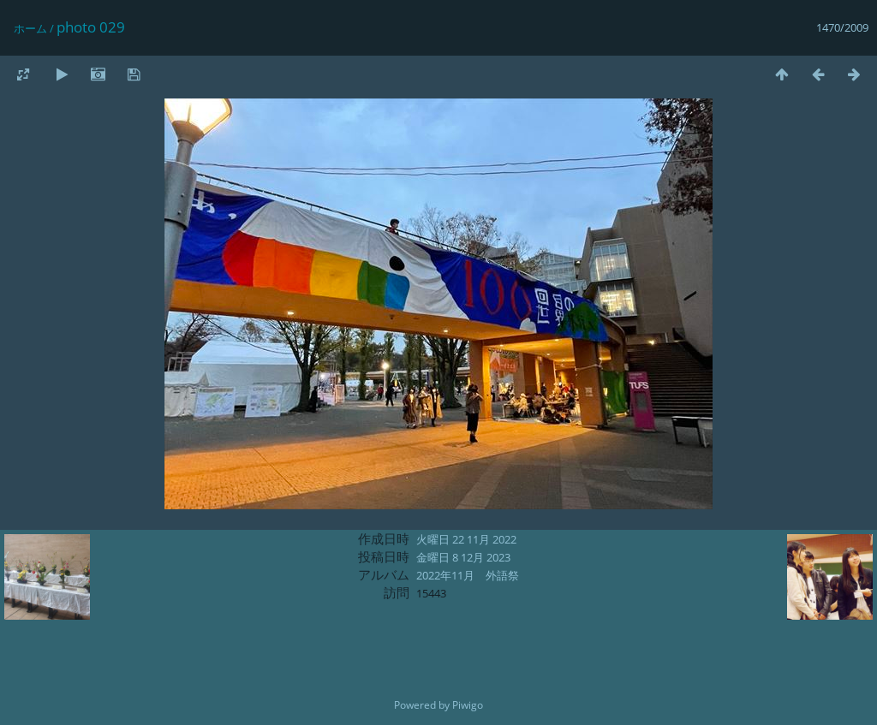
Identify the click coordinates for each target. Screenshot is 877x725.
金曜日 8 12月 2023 (463, 557)
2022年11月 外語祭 (467, 575)
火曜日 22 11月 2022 (466, 539)
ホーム (30, 28)
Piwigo (467, 705)
